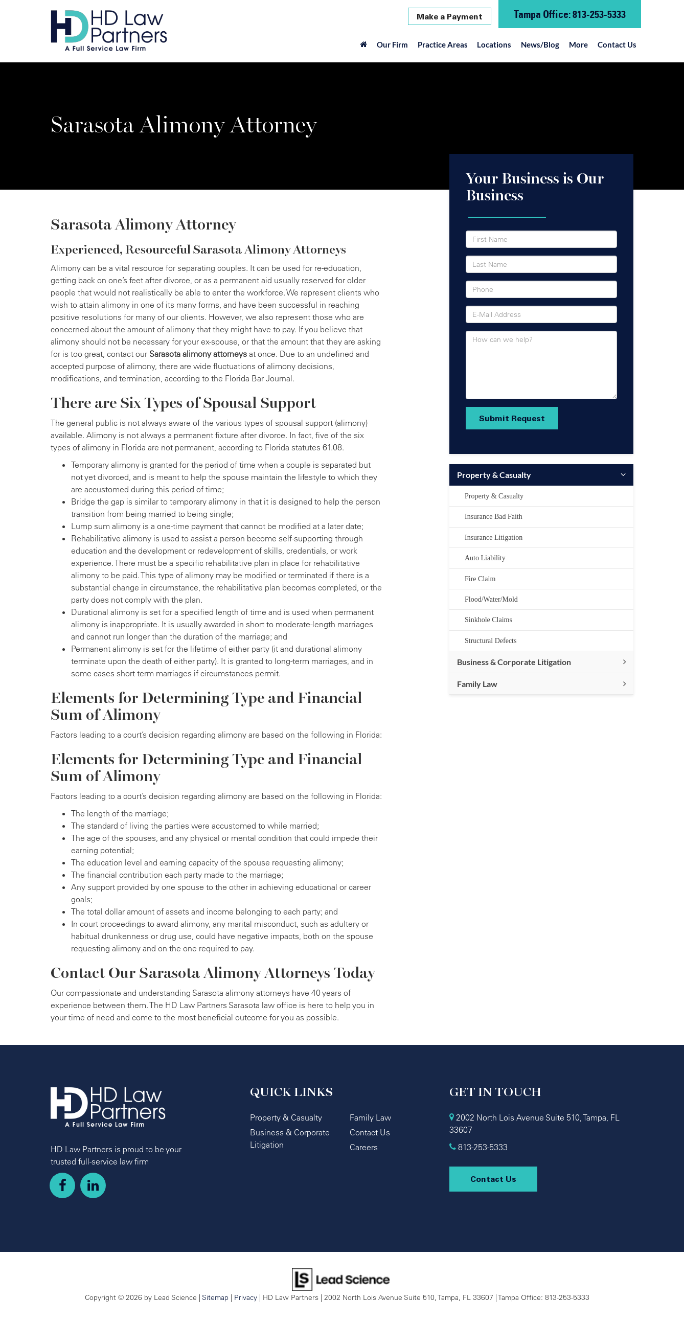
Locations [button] (494, 44)
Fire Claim (480, 579)
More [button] (578, 44)
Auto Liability (485, 558)
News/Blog (540, 44)
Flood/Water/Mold (491, 599)
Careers (364, 1147)
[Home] (363, 47)
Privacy (245, 1297)
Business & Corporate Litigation (514, 662)
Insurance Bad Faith (493, 516)
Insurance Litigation (493, 537)
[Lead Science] (341, 1278)
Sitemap (215, 1297)
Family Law (477, 684)
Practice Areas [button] (443, 44)
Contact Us (617, 44)
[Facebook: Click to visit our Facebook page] (62, 1185)
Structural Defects (490, 641)
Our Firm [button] (392, 44)
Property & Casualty (494, 474)
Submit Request (512, 418)
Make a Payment (450, 16)
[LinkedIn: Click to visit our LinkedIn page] (93, 1185)
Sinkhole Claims (488, 620)
